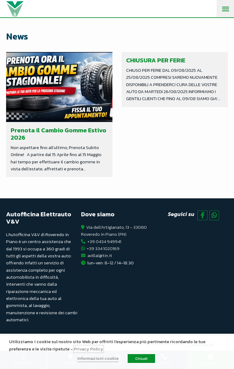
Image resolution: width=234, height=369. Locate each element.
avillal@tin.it (99, 255)
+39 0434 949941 (104, 241)
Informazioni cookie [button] (98, 358)
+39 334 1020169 (103, 248)
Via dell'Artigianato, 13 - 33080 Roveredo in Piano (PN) (114, 231)
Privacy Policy (88, 349)
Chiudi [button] (141, 358)
